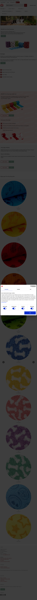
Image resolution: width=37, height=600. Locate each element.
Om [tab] (30, 289)
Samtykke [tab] (6, 289)
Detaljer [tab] (18, 289)
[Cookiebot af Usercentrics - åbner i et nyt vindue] (31, 286)
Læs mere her (3, 302)
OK (30, 312)
